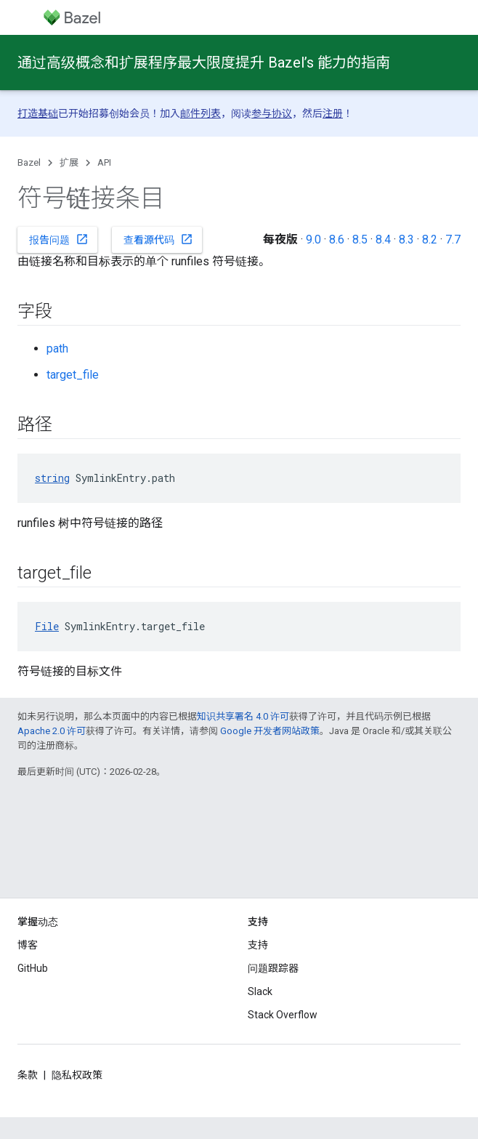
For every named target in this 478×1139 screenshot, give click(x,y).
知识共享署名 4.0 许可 (243, 716)
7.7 (453, 239)
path (57, 348)
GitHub (32, 968)
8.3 (406, 239)
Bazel (29, 162)
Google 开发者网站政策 (270, 730)
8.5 (360, 239)
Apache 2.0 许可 (51, 730)
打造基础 (37, 113)
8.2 (429, 239)
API (104, 162)
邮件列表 (200, 113)
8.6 (336, 239)
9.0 (313, 239)
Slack (260, 991)
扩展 (69, 162)
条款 (27, 1075)
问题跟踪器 (273, 968)
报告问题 (59, 239)
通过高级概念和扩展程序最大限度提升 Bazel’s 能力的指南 (203, 62)
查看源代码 (158, 239)
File (47, 626)
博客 (27, 945)
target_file (72, 375)
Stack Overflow (282, 1015)
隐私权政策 (77, 1075)
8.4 (383, 239)
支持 (258, 945)
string (52, 478)
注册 (333, 113)
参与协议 (271, 113)
